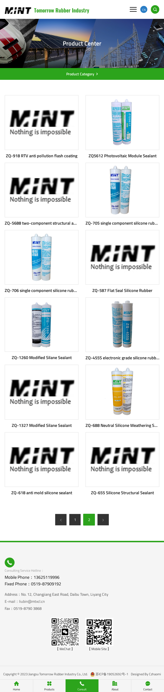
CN (144, 10)
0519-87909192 (46, 584)
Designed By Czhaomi (146, 674)
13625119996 (46, 577)
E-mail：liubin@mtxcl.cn (25, 601)
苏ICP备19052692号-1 (112, 674)
